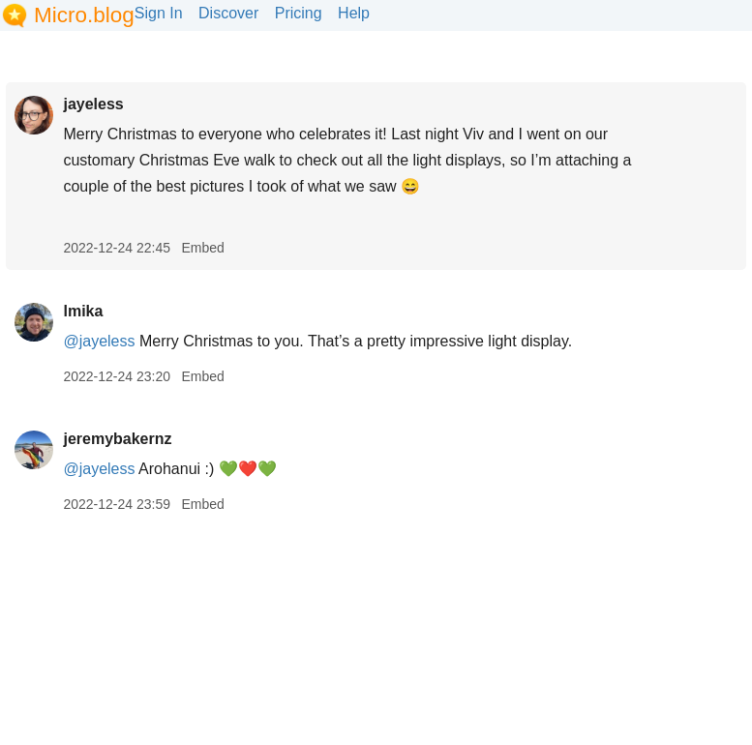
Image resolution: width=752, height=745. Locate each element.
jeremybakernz (117, 439)
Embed (202, 247)
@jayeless (99, 341)
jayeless (93, 104)
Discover (228, 13)
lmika (83, 311)
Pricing (298, 13)
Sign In (159, 13)
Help (354, 13)
